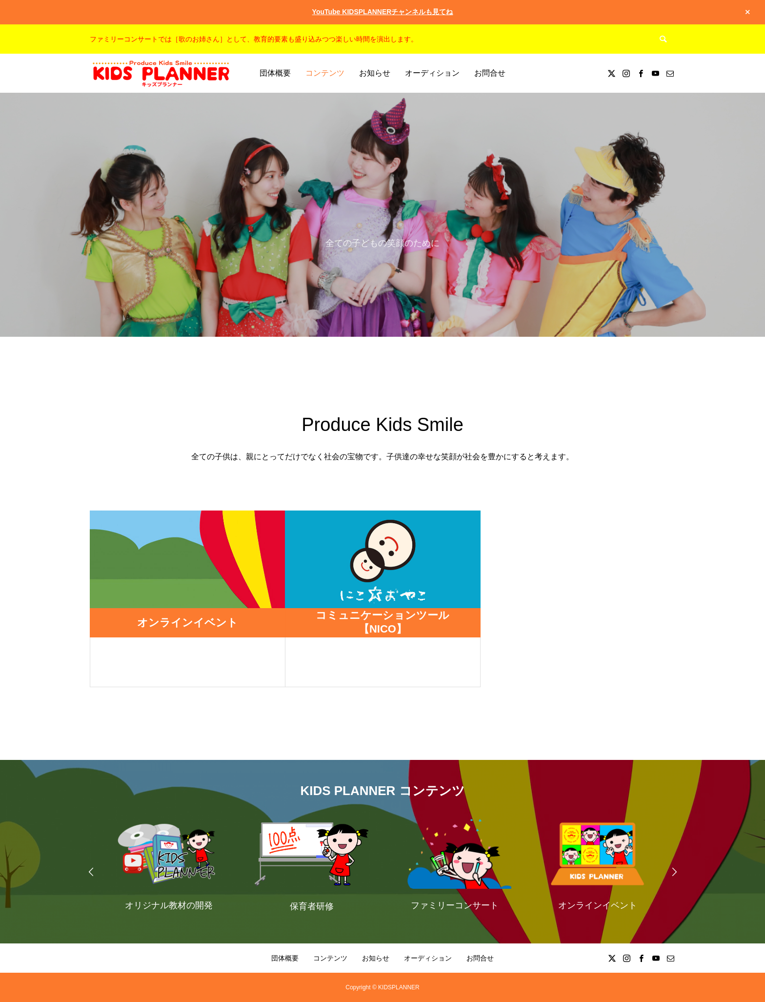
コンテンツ (324, 73)
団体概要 (275, 73)
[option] (168, 863)
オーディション (432, 73)
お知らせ (374, 73)
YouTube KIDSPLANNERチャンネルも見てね (382, 12)
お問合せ (489, 73)
